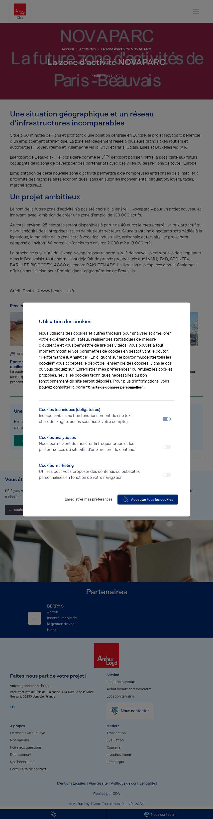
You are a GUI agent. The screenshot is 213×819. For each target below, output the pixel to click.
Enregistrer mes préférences (88, 499)
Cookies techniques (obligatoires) (89, 416)
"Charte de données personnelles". (115, 387)
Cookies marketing (89, 472)
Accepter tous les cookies (147, 500)
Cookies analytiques (89, 444)
